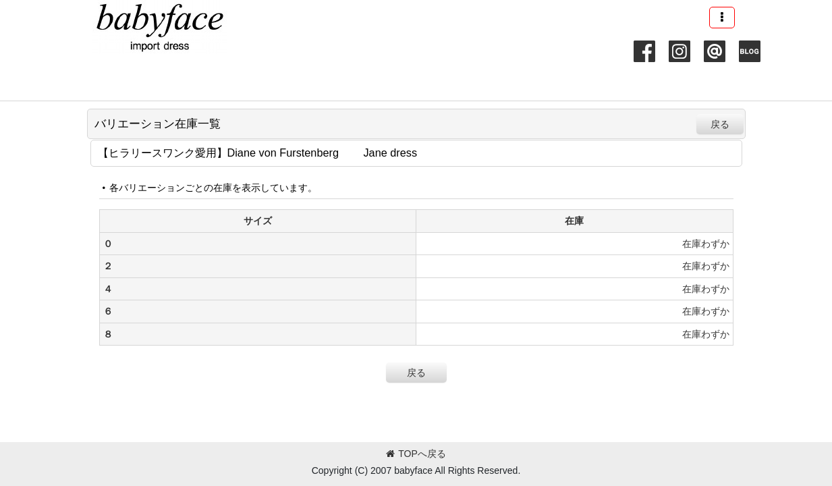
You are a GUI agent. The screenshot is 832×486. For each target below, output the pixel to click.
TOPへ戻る (416, 453)
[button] (722, 17)
